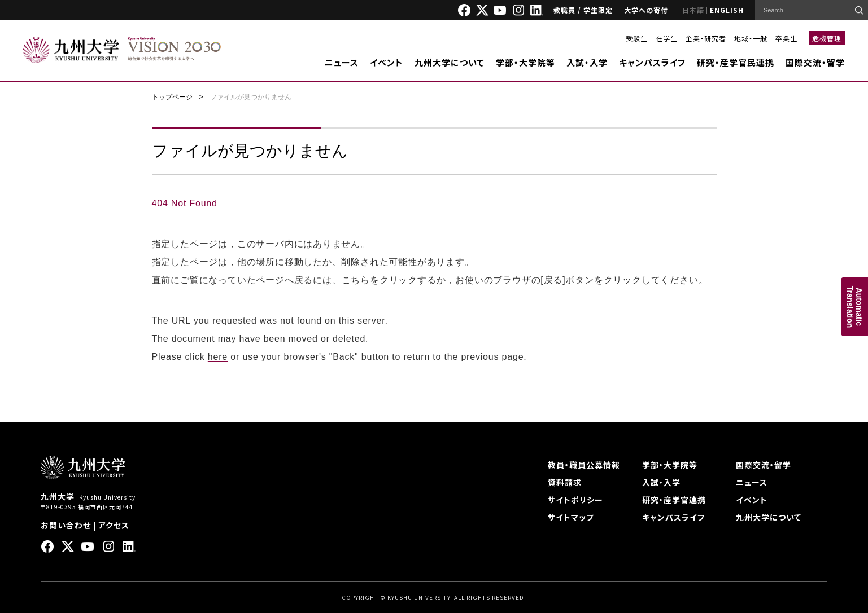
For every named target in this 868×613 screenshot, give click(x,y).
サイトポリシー (575, 499)
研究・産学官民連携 (735, 62)
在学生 (667, 38)
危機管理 (826, 38)
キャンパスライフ (652, 62)
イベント (386, 62)
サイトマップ (571, 517)
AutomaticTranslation (854, 306)
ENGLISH (727, 10)
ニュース (342, 62)
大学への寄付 (646, 10)
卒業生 (786, 38)
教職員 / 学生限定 (583, 10)
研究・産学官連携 (674, 499)
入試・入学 (587, 62)
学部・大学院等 (525, 62)
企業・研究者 (706, 38)
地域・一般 (750, 38)
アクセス (113, 525)
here (218, 356)
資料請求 (565, 482)
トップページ (172, 97)
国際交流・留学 (815, 62)
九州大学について (450, 62)
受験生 (637, 38)
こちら (356, 280)
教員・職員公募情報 (584, 464)
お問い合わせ (66, 525)
